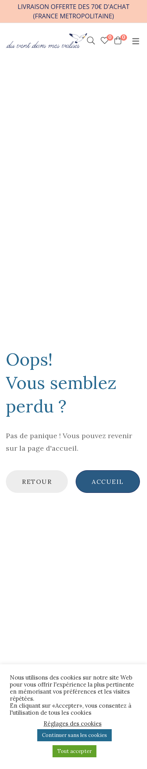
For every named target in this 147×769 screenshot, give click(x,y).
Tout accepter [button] (74, 751)
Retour (37, 481)
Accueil (108, 481)
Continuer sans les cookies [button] (74, 735)
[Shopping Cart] (118, 40)
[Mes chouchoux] (105, 40)
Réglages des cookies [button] (73, 723)
